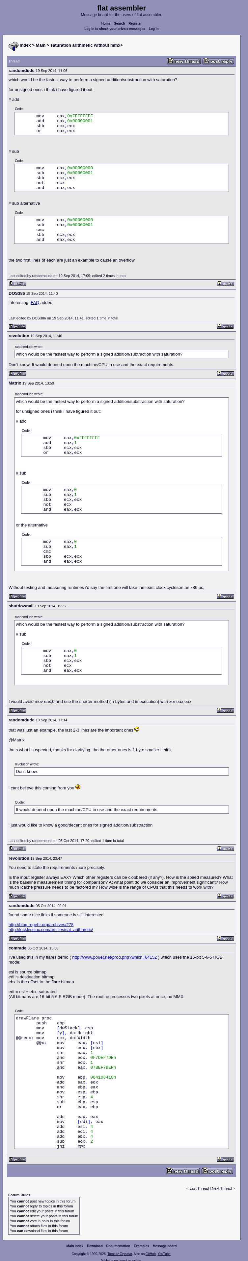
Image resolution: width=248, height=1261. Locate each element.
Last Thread (199, 1188)
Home (106, 23)
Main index (75, 1246)
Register (135, 23)
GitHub (151, 1254)
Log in (154, 29)
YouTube (163, 1254)
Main (41, 45)
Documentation (118, 1246)
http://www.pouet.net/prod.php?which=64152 (114, 957)
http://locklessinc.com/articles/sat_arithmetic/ (51, 929)
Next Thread (222, 1188)
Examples (141, 1246)
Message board (165, 1246)
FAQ (35, 302)
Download (95, 1246)
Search (119, 23)
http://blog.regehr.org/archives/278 (41, 924)
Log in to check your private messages (114, 29)
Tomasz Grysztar (119, 1254)
